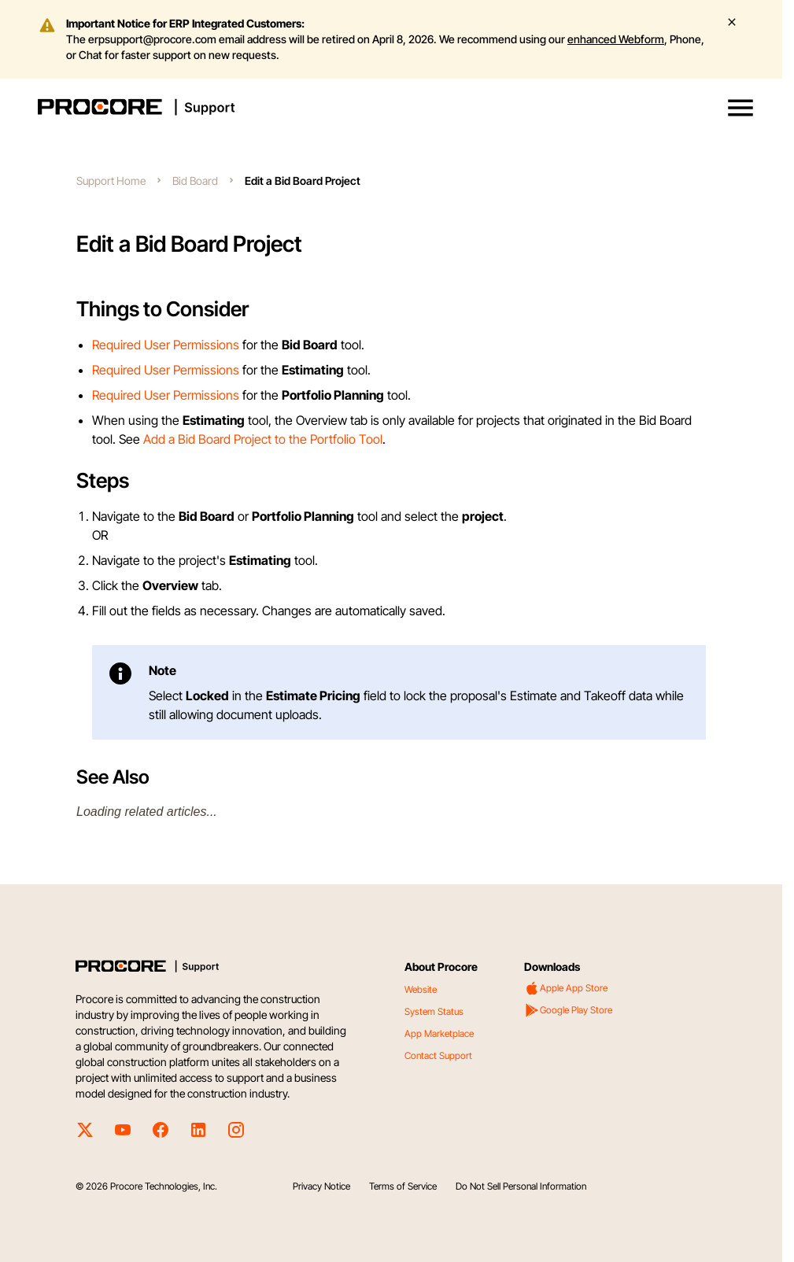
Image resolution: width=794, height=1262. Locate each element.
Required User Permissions (165, 344)
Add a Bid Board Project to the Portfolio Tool (262, 439)
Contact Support (438, 1055)
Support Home (111, 180)
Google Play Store (568, 1010)
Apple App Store (566, 988)
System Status (433, 1011)
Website (420, 989)
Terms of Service (403, 1186)
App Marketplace (439, 1033)
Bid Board (195, 180)
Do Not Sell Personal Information (521, 1186)
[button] (740, 107)
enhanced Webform (615, 39)
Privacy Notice (321, 1186)
